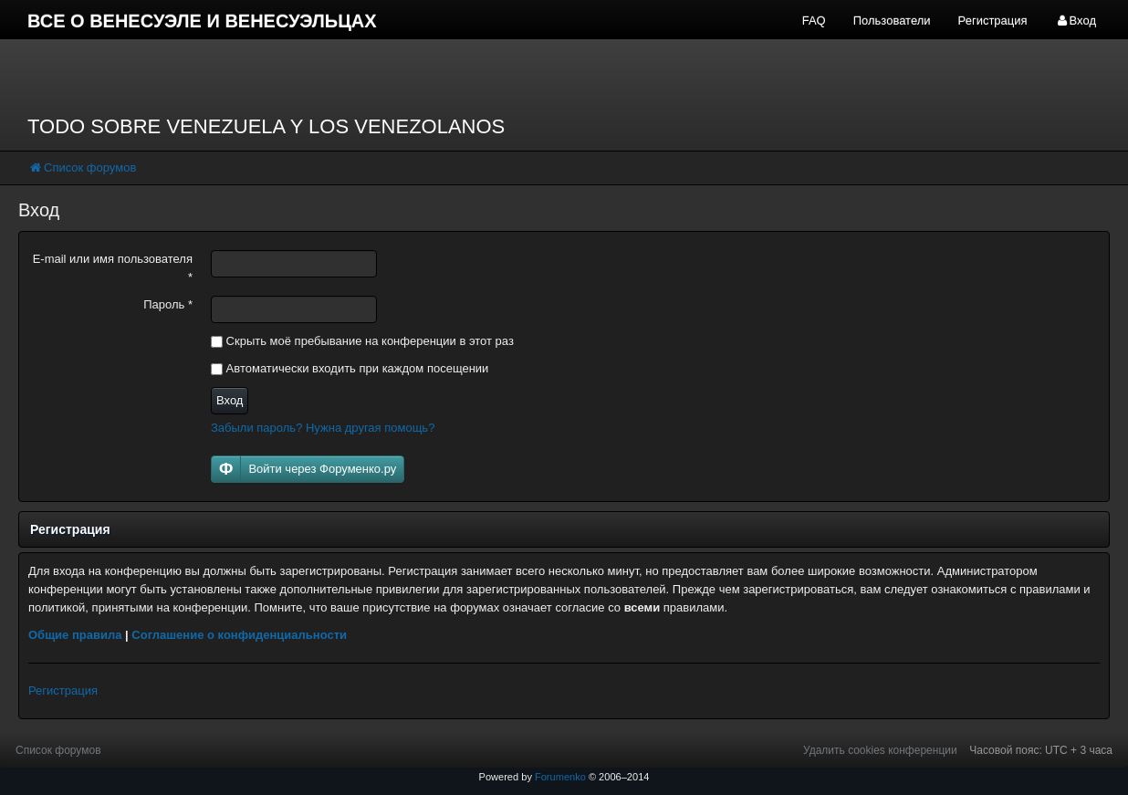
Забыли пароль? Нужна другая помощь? (322, 427)
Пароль (168, 304)
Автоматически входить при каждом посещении (349, 368)
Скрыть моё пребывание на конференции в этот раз (362, 341)
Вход (229, 400)
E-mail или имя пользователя (113, 268)
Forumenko (560, 776)
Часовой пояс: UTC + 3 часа (1040, 750)
